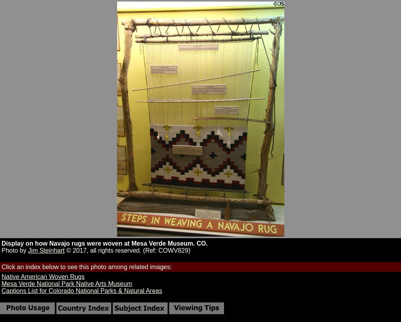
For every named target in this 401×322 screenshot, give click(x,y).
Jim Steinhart (46, 250)
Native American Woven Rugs (43, 276)
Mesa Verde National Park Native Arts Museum (67, 283)
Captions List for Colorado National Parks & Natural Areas (82, 291)
